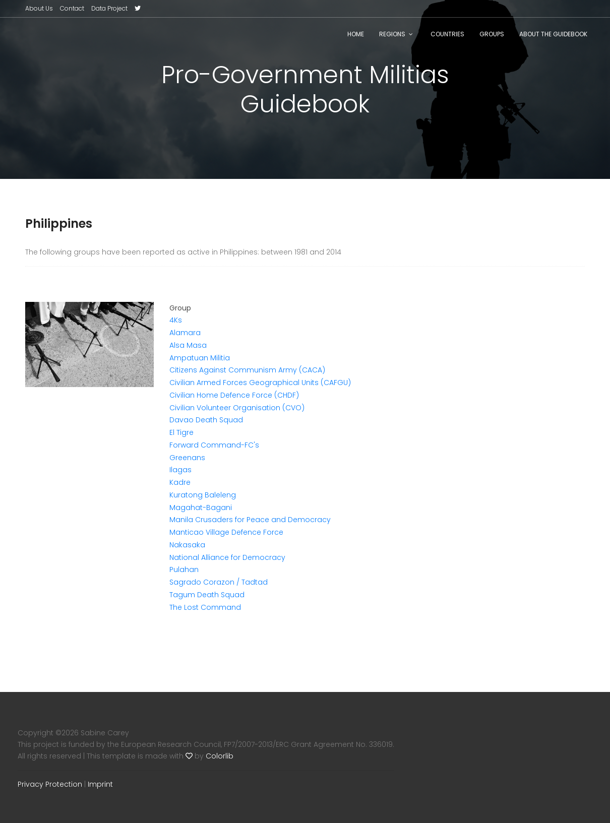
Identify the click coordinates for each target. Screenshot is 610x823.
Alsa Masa (188, 345)
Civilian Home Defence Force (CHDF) (234, 395)
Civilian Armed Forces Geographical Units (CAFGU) (260, 382)
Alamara (185, 333)
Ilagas (180, 470)
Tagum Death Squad (207, 595)
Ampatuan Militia (199, 358)
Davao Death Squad (206, 420)
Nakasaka (187, 545)
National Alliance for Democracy (227, 557)
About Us (39, 8)
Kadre (180, 482)
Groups (491, 34)
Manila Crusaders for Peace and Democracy (250, 520)
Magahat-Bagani (200, 507)
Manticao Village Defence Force (226, 532)
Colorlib (219, 756)
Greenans (187, 458)
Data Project (109, 8)
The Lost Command (205, 607)
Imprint (100, 784)
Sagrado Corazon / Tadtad (218, 582)
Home (355, 34)
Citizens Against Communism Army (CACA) (247, 370)
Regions (392, 34)
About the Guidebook (553, 34)
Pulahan (184, 569)
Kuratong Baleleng (202, 495)
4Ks (175, 320)
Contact (72, 8)
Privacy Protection (50, 784)
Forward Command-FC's (214, 445)
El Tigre (181, 432)
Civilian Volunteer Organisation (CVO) (236, 408)
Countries (447, 34)
